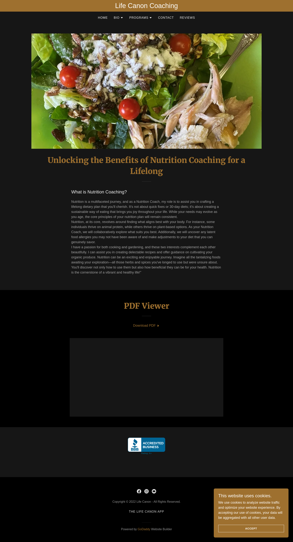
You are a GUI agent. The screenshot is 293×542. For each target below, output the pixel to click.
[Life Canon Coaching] (146, 6)
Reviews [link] (187, 17)
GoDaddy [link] (144, 529)
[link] (146, 326)
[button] (118, 18)
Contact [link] (166, 17)
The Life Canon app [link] (146, 511)
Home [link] (103, 17)
